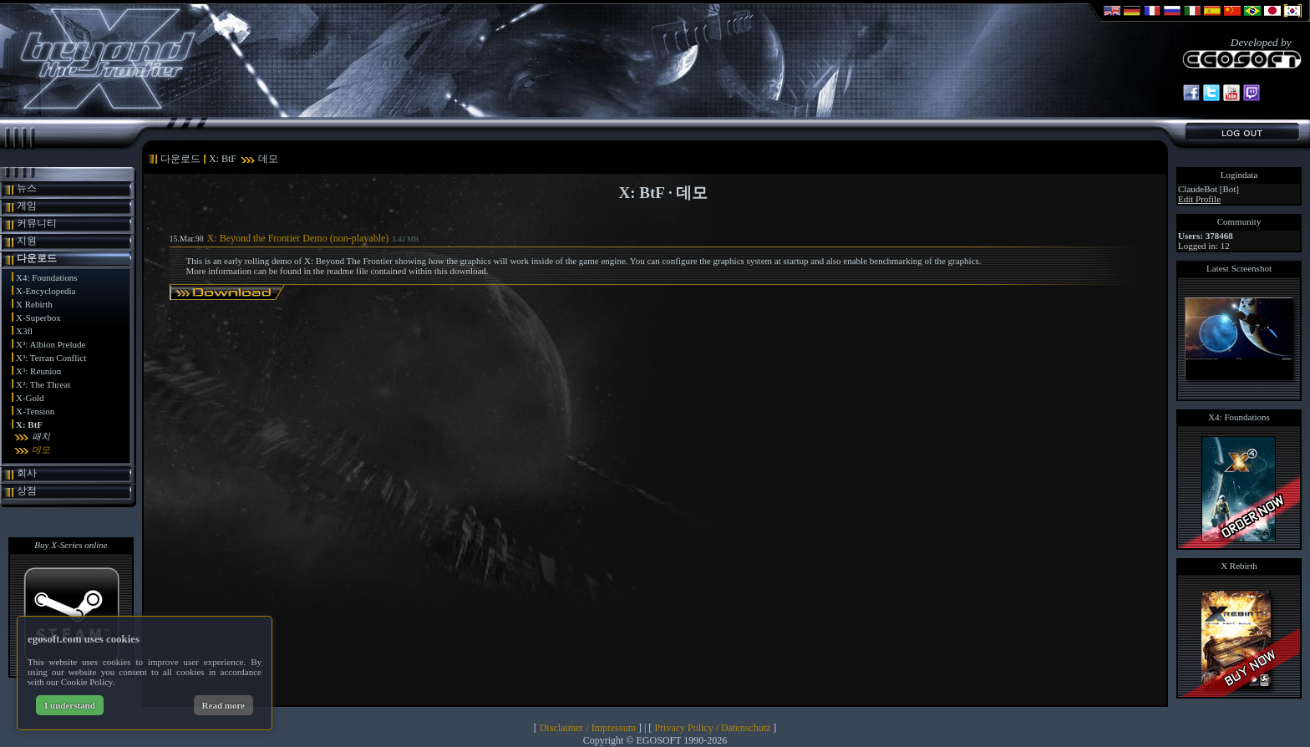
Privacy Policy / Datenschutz (712, 728)
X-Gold (30, 398)
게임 (27, 205)
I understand (69, 705)
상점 (27, 490)
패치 (41, 436)
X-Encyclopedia (45, 291)
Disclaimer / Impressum (588, 728)
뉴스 (27, 188)
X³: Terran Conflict (51, 358)
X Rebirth (34, 304)
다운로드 (37, 258)
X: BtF (29, 424)
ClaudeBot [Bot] (1208, 189)
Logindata (1239, 175)
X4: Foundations (47, 277)
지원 (27, 240)
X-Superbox (38, 318)
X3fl (24, 331)
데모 (41, 450)
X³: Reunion (38, 371)
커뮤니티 (37, 223)
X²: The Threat (43, 384)
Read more (223, 705)
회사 (27, 473)
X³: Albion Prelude (50, 344)
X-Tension (35, 411)
